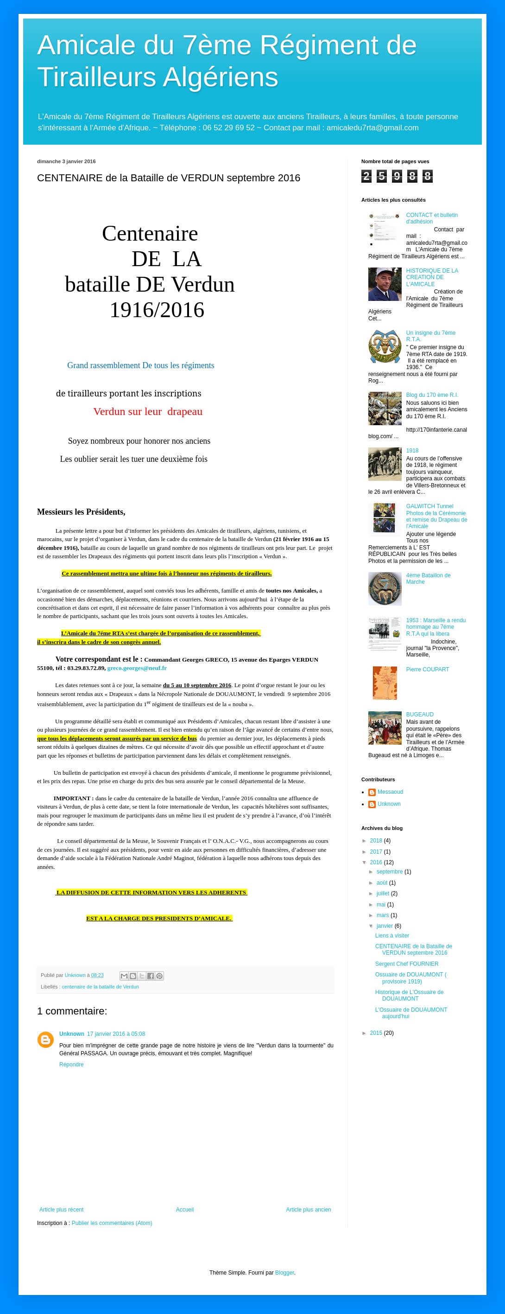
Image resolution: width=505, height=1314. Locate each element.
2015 (377, 1033)
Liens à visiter (392, 935)
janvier (386, 926)
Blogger (284, 1272)
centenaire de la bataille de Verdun (100, 986)
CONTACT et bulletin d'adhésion (432, 218)
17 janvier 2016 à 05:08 (116, 1034)
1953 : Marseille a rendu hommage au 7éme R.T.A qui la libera (436, 627)
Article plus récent (61, 1209)
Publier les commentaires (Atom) (112, 1223)
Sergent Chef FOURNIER (407, 964)
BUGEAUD (420, 714)
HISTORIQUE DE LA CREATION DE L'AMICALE (432, 277)
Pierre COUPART (427, 669)
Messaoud (390, 792)
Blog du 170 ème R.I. (432, 395)
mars (384, 915)
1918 (412, 450)
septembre (390, 871)
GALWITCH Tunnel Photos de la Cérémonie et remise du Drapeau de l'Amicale (436, 516)
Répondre (71, 1064)
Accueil (185, 1209)
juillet (384, 893)
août (383, 883)
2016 (377, 862)
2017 (377, 851)
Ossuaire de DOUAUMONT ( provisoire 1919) (411, 977)
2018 (377, 840)
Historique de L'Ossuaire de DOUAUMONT (409, 995)
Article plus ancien (308, 1209)
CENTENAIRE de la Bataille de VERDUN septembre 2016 (413, 949)
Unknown (71, 1034)
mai (382, 904)
